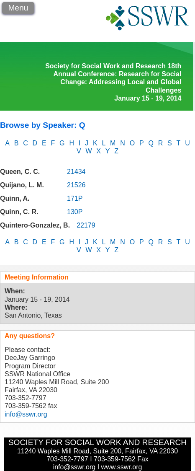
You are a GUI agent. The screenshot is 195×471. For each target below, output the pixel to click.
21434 (76, 171)
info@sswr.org (26, 414)
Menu (18, 7)
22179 (86, 225)
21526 (76, 185)
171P (74, 198)
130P (74, 211)
